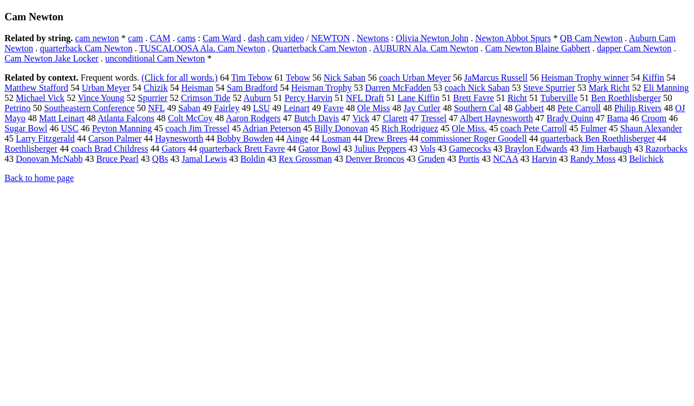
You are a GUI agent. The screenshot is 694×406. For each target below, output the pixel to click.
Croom (654, 118)
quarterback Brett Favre (242, 148)
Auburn (257, 98)
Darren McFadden (398, 87)
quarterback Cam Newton (86, 48)
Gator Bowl (319, 148)
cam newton (97, 38)
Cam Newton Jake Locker (52, 58)
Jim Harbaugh (606, 148)
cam (135, 38)
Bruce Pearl (117, 159)
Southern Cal (477, 108)
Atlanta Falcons (126, 118)
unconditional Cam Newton (155, 58)
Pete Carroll (579, 108)
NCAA (505, 159)
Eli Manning (665, 87)
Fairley (226, 108)
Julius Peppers (380, 148)
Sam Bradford (252, 87)
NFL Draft (365, 98)
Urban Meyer (106, 87)
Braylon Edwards (536, 148)
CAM (160, 38)
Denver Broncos (375, 159)
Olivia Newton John (432, 38)
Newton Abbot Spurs (513, 38)
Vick (360, 118)
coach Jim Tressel (197, 128)
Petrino (17, 108)
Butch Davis (316, 118)
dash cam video (276, 38)
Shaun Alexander (651, 128)
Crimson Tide (206, 98)
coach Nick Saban (477, 87)
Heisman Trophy (321, 87)
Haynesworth (179, 138)
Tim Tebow (251, 77)
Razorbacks (667, 148)
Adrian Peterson (271, 128)
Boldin (253, 159)
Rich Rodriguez (409, 128)
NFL (156, 108)
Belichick (646, 159)
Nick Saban (344, 77)
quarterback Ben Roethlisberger (598, 138)
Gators (174, 148)
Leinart (297, 108)
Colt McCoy (190, 118)
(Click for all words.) (180, 77)
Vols (427, 148)
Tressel (434, 118)
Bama (617, 118)
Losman (336, 138)
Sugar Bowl (26, 128)
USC (69, 128)
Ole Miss (373, 108)
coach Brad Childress (109, 148)
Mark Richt (609, 87)
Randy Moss (592, 159)
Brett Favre (473, 98)
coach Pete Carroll (534, 128)
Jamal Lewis (204, 159)
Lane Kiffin (418, 98)
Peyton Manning (122, 128)
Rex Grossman (305, 159)
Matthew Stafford (36, 87)
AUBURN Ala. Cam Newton (426, 48)
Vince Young (101, 98)
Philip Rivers (638, 108)
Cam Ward (222, 38)
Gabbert (529, 108)
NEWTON (330, 38)
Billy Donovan (341, 128)
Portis (468, 159)
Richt (517, 98)
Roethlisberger (31, 148)
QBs (160, 159)
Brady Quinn (569, 118)
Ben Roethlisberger (626, 98)
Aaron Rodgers (253, 118)
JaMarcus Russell (495, 77)
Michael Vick (40, 98)
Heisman (197, 87)
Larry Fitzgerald (45, 138)
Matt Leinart (61, 118)
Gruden (431, 159)
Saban (189, 108)
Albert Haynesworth (496, 118)
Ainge (297, 138)
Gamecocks (470, 148)
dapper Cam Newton (634, 48)
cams (186, 38)
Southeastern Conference (89, 108)
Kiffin (653, 77)
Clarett (395, 118)
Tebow (298, 77)
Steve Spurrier (549, 87)
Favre (333, 108)
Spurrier (152, 98)
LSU (261, 108)
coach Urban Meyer (414, 77)
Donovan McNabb (49, 159)
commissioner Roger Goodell (474, 138)
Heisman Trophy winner (585, 77)
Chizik (156, 87)
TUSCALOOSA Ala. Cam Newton (202, 48)
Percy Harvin (309, 98)
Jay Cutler (422, 108)
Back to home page (39, 178)
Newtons (373, 38)
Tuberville (559, 98)
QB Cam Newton (591, 38)
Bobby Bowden (244, 138)
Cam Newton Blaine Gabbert (537, 48)
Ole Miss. (469, 128)
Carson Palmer (115, 138)
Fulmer (594, 128)
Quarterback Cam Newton (319, 48)
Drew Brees (385, 138)
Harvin (544, 159)
